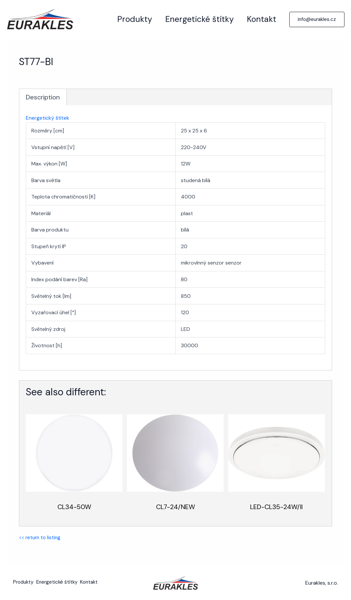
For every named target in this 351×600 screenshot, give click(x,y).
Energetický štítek (47, 117)
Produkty (126, 19)
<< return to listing (41, 537)
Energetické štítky (194, 19)
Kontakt (260, 19)
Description (43, 97)
